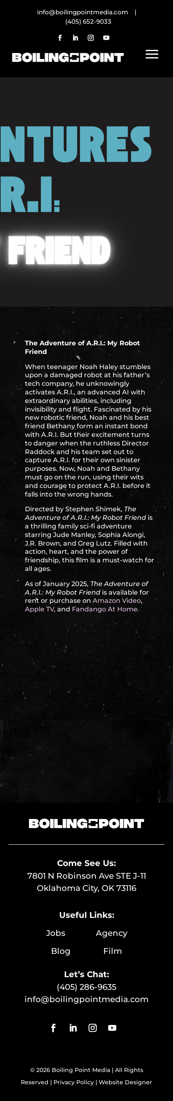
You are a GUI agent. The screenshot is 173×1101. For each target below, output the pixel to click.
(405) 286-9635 (86, 987)
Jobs (71, 933)
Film (112, 951)
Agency (111, 933)
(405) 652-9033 (88, 21)
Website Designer (125, 1082)
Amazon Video (116, 600)
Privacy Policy (73, 1082)
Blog (77, 951)
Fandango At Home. (105, 609)
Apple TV (39, 609)
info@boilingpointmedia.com (86, 999)
